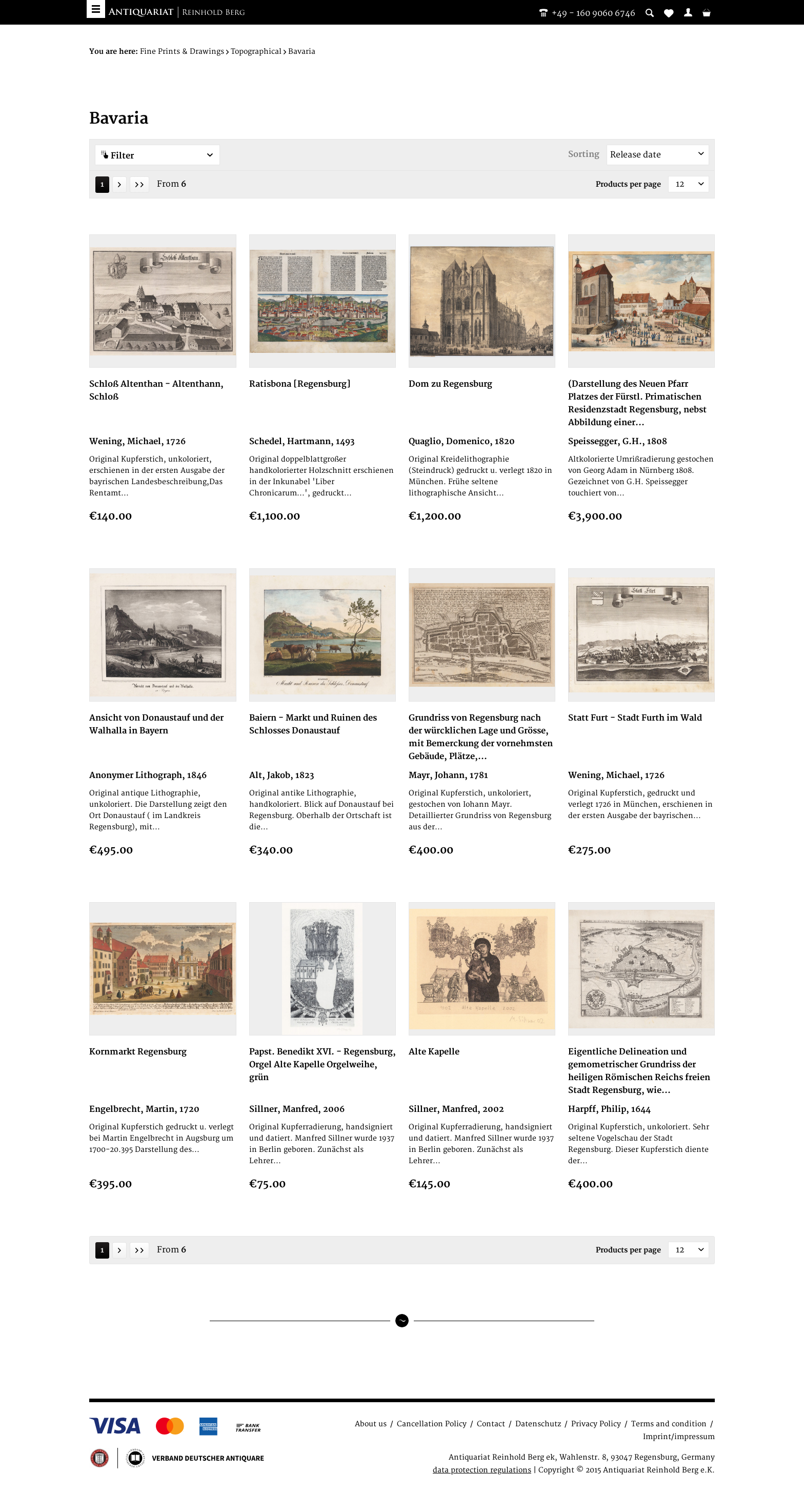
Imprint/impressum (679, 1436)
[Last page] (139, 184)
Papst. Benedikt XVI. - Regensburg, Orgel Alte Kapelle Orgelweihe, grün (322, 1065)
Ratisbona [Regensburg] (300, 384)
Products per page (628, 184)
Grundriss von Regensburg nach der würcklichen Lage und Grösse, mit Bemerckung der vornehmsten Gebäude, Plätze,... (481, 737)
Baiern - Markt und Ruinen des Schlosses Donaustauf (313, 724)
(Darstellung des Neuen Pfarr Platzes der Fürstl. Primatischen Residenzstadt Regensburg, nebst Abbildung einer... (637, 403)
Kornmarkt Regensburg (138, 1052)
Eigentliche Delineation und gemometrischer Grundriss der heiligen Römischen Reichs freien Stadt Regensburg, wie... (639, 1071)
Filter (157, 155)
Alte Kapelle (434, 1052)
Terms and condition (669, 1424)
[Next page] (119, 184)
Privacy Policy (596, 1424)
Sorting (583, 154)
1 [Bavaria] (102, 184)
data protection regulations (482, 1470)
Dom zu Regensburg (450, 384)
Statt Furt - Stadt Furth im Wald (635, 718)
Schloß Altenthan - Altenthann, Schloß (156, 390)
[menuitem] (688, 12)
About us (371, 1424)
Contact (491, 1424)
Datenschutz (538, 1424)
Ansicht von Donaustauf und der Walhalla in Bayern (156, 724)
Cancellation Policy (432, 1424)
